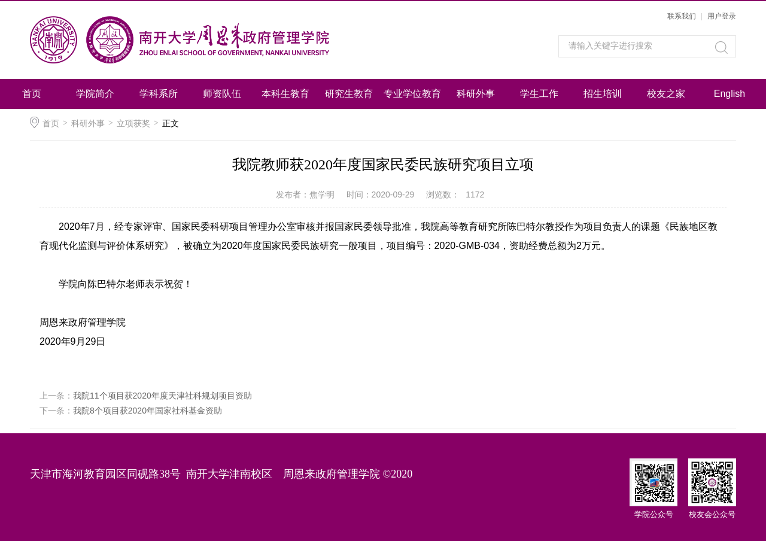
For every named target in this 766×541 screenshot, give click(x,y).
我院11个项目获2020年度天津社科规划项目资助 (162, 395)
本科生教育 (285, 94)
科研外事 (476, 94)
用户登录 (721, 16)
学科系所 (158, 94)
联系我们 (681, 16)
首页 (31, 94)
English (729, 94)
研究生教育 (349, 94)
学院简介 (95, 94)
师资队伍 (222, 94)
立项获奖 (133, 123)
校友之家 (666, 94)
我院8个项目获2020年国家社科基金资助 (147, 410)
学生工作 (539, 94)
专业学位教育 (412, 94)
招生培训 (602, 94)
